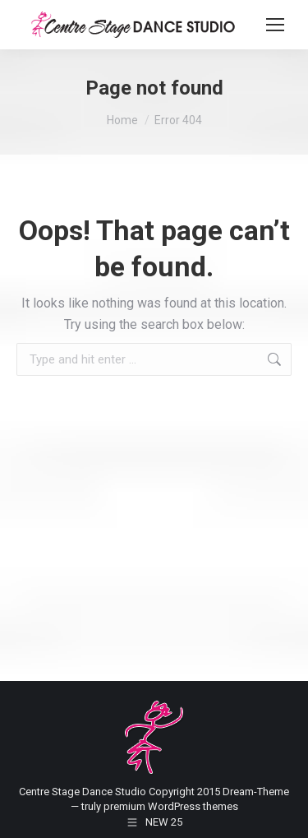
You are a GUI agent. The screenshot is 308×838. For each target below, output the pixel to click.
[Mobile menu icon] (275, 24)
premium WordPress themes (170, 806)
